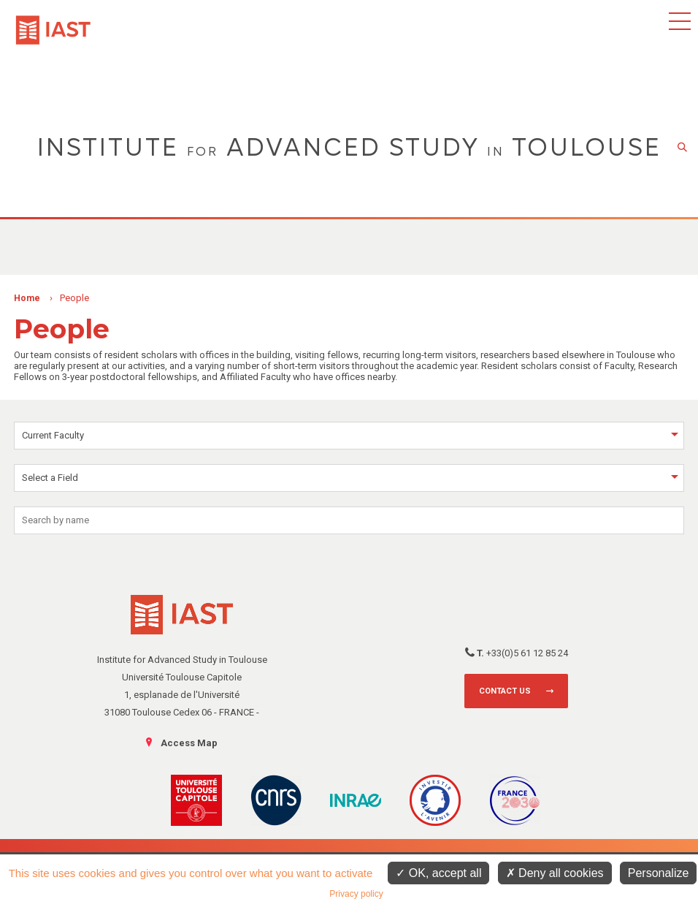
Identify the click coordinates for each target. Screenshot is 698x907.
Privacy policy (356, 894)
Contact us (505, 691)
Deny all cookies (555, 873)
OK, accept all (438, 873)
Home (27, 298)
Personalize (658, 873)
